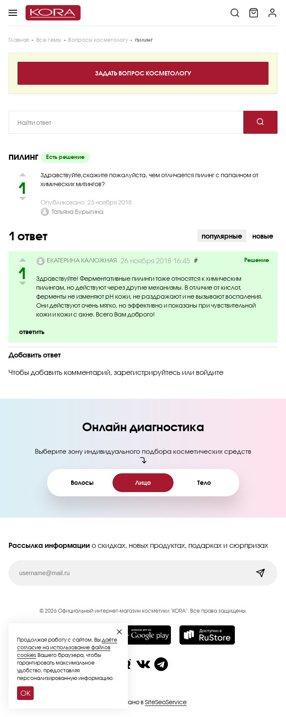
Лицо (143, 482)
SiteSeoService (166, 701)
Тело (204, 482)
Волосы (82, 482)
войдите (209, 372)
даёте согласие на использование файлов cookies (67, 647)
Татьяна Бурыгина (78, 211)
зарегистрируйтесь (147, 372)
